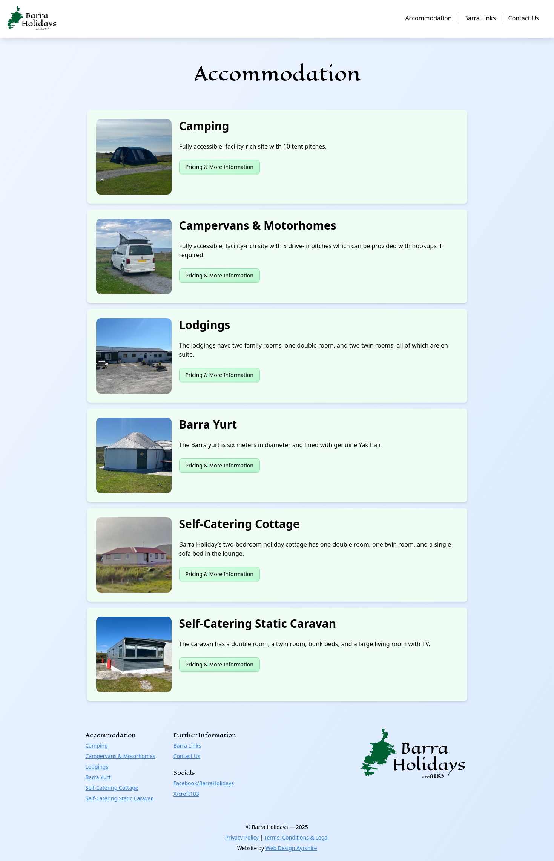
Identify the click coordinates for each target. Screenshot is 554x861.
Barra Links (480, 18)
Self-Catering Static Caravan (120, 798)
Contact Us (523, 18)
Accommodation (428, 18)
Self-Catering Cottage (112, 787)
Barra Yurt (98, 777)
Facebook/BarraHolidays (203, 783)
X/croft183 (186, 793)
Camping (97, 745)
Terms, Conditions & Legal (296, 837)
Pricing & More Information (219, 166)
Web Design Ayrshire (291, 848)
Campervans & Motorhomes (120, 756)
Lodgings (97, 766)
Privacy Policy (242, 837)
